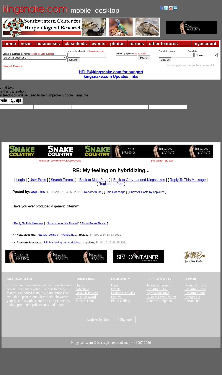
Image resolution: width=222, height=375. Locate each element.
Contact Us (192, 297)
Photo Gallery (120, 301)
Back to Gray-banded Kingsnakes (139, 180)
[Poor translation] (16, 100)
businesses (48, 43)
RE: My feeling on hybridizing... (57, 234)
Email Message (115, 192)
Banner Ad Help (195, 285)
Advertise (82, 289)
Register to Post (111, 184)
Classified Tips (194, 293)
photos (117, 43)
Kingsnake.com (82, 342)
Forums (116, 297)
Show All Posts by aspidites (146, 192)
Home (79, 285)
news (26, 43)
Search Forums (62, 180)
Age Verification (158, 293)
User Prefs (38, 180)
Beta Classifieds (86, 293)
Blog (114, 285)
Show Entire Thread (94, 223)
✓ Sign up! (124, 319)
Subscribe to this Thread (62, 223)
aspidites (38, 192)
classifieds (76, 43)
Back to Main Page (93, 180)
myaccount (204, 43)
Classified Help (195, 289)
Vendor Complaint (159, 301)
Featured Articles (123, 293)
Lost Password (85, 297)
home (10, 43)
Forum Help (192, 301)
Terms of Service (158, 285)
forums (136, 43)
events (98, 43)
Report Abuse (93, 192)
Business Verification (161, 297)
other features (163, 43)
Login (20, 180)
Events (116, 289)
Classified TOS (157, 289)
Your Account (85, 301)
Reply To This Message (188, 180)
